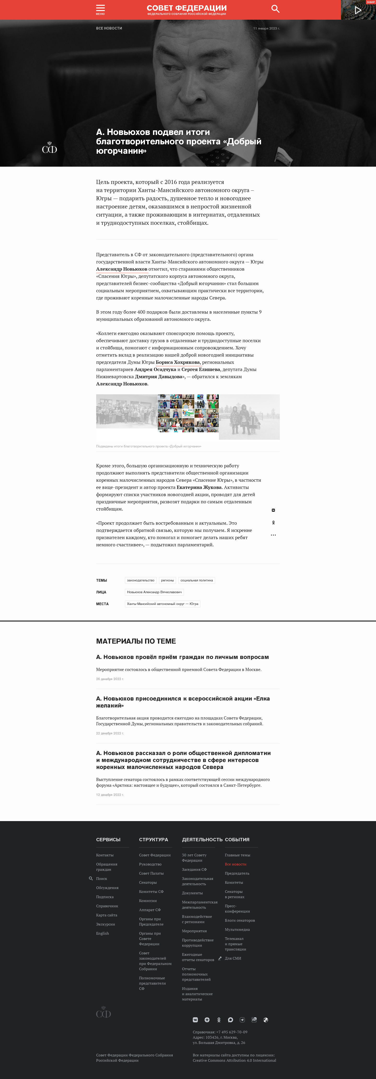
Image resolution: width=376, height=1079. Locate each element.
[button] (100, 10)
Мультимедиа (237, 929)
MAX (230, 1019)
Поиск (101, 878)
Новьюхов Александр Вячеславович (154, 592)
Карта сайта (106, 915)
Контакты (105, 855)
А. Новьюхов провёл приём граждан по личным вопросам (182, 657)
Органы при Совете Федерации (150, 938)
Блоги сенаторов (240, 920)
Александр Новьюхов (122, 269)
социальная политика (197, 580)
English (102, 933)
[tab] (273, 525)
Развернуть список (273, 535)
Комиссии (148, 900)
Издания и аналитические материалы (197, 993)
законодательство (140, 580)
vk (195, 1019)
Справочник (107, 905)
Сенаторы (148, 882)
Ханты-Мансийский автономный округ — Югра (162, 604)
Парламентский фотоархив (265, 1020)
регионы (167, 580)
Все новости (109, 28)
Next (240, 418)
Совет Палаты (151, 873)
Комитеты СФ (151, 891)
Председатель (237, 873)
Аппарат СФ (150, 909)
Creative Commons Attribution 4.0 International (234, 1060)
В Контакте (273, 510)
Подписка (105, 896)
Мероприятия (194, 930)
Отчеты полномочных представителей (196, 974)
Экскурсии (105, 924)
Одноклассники (273, 522)
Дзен (207, 1019)
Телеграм (242, 1019)
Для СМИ (233, 958)
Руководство (150, 864)
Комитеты (234, 882)
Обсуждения (107, 887)
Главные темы (237, 855)
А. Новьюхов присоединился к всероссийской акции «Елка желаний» (183, 702)
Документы (192, 892)
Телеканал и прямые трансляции (235, 943)
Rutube (254, 1019)
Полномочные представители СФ (152, 983)
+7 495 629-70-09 (231, 1032)
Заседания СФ (194, 869)
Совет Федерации (155, 855)
